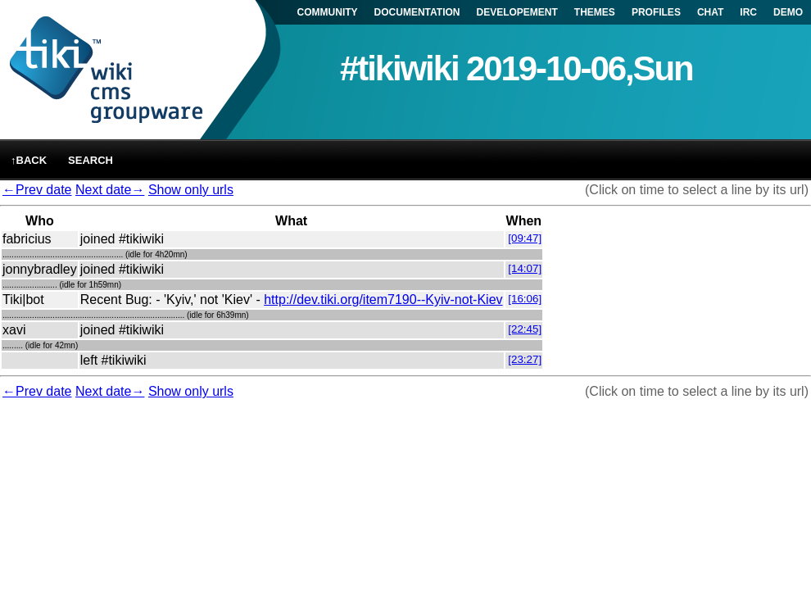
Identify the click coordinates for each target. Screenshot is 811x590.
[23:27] (524, 359)
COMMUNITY (327, 12)
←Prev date (36, 190)
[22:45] (524, 329)
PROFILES (656, 12)
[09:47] (524, 238)
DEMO (788, 12)
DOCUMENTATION (417, 12)
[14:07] (524, 268)
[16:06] (524, 299)
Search (90, 160)
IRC (748, 12)
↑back (29, 160)
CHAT (710, 12)
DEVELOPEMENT (517, 12)
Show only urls (190, 190)
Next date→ (109, 190)
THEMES (594, 12)
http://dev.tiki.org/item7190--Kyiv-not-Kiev (383, 299)
